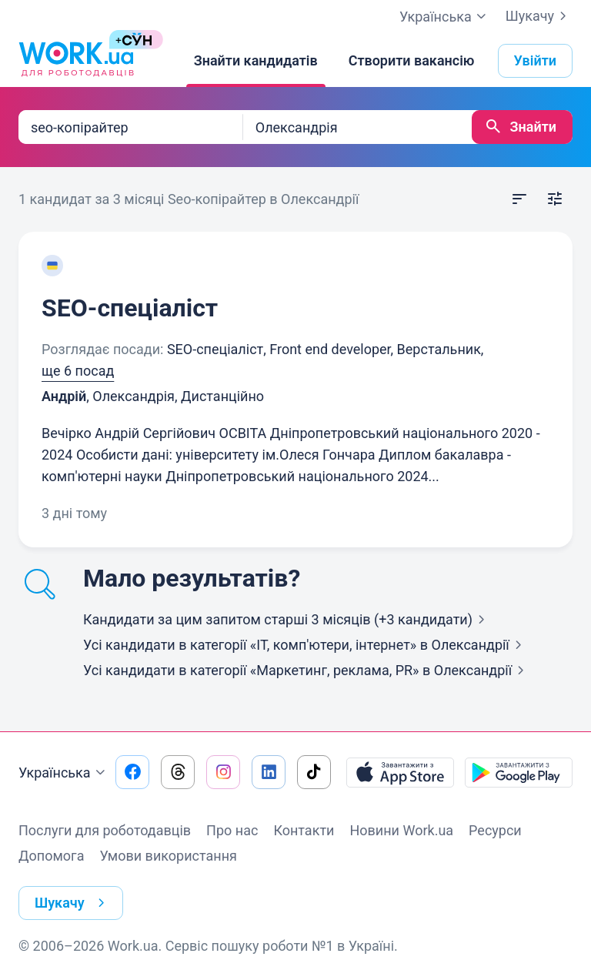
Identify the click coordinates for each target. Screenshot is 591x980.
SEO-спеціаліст (130, 308)
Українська (63, 773)
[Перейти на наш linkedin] (268, 772)
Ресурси (495, 830)
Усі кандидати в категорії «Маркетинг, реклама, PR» (306, 670)
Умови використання (168, 856)
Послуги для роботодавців (104, 830)
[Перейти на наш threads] (178, 772)
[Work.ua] (76, 61)
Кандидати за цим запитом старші (287, 619)
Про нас (232, 830)
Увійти (535, 60)
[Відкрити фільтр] (555, 199)
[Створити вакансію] (411, 61)
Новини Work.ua (401, 830)
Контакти (303, 830)
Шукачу (539, 16)
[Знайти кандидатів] (256, 61)
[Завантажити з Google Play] (519, 772)
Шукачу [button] (73, 903)
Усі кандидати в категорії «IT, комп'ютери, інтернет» (305, 645)
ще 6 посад (78, 371)
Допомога (51, 856)
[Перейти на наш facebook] (132, 772)
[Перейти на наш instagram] (223, 772)
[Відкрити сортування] (519, 199)
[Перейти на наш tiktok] (314, 772)
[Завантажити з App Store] (400, 772)
